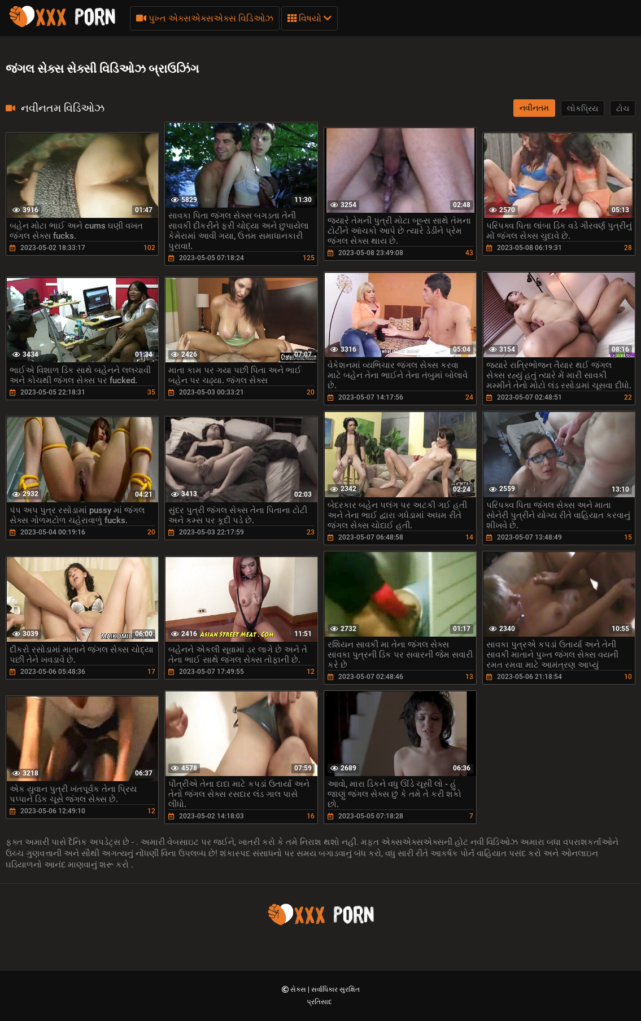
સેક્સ (299, 989)
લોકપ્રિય (582, 108)
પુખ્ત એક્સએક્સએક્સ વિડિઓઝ (204, 18)
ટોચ (622, 108)
